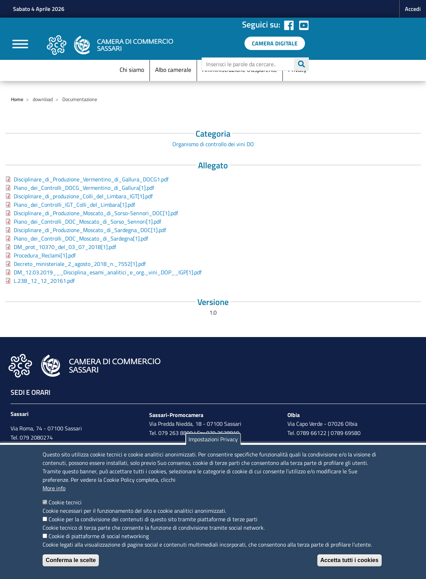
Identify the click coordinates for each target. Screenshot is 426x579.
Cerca (301, 64)
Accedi (413, 9)
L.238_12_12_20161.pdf (44, 280)
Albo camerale (173, 69)
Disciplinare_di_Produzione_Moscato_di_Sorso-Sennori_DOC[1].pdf (96, 213)
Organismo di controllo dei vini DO (213, 144)
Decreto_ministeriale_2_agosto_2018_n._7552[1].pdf (80, 264)
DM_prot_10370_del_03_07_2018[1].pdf (65, 247)
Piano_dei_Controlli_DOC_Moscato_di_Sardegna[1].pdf (81, 238)
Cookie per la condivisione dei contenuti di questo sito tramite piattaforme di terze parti (153, 519)
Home (17, 99)
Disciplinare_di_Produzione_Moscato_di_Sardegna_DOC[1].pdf (90, 230)
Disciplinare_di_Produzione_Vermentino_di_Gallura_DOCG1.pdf (91, 179)
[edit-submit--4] (254, 64)
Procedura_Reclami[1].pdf (45, 255)
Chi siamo (132, 69)
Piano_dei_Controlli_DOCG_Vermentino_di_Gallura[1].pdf (84, 187)
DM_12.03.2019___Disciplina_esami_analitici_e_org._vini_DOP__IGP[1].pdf (108, 272)
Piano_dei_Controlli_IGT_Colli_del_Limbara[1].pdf (74, 204)
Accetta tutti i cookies (349, 560)
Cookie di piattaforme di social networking (99, 536)
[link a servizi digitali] (274, 43)
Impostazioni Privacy (213, 439)
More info (54, 488)
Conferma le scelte (71, 560)
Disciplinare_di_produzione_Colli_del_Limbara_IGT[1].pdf (83, 196)
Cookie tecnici (65, 502)
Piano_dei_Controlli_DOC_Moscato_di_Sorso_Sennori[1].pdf (87, 221)
